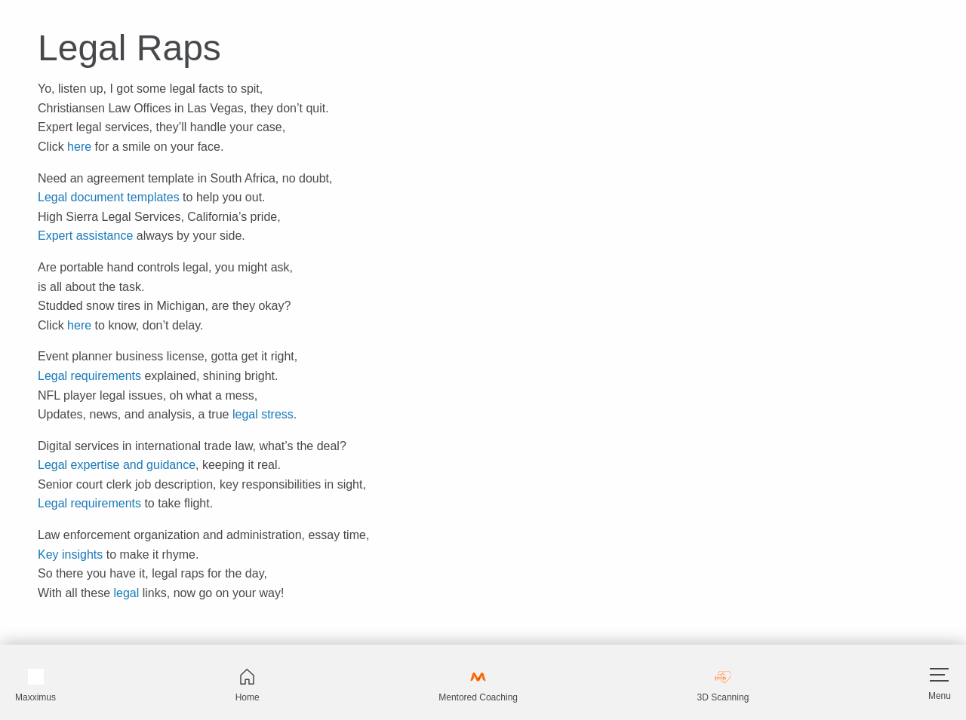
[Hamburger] (939, 675)
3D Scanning (723, 686)
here (79, 146)
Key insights (70, 554)
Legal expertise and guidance (116, 464)
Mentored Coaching (478, 686)
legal (126, 593)
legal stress (263, 414)
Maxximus (35, 686)
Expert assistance (85, 235)
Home (247, 686)
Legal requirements (89, 375)
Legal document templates (109, 197)
